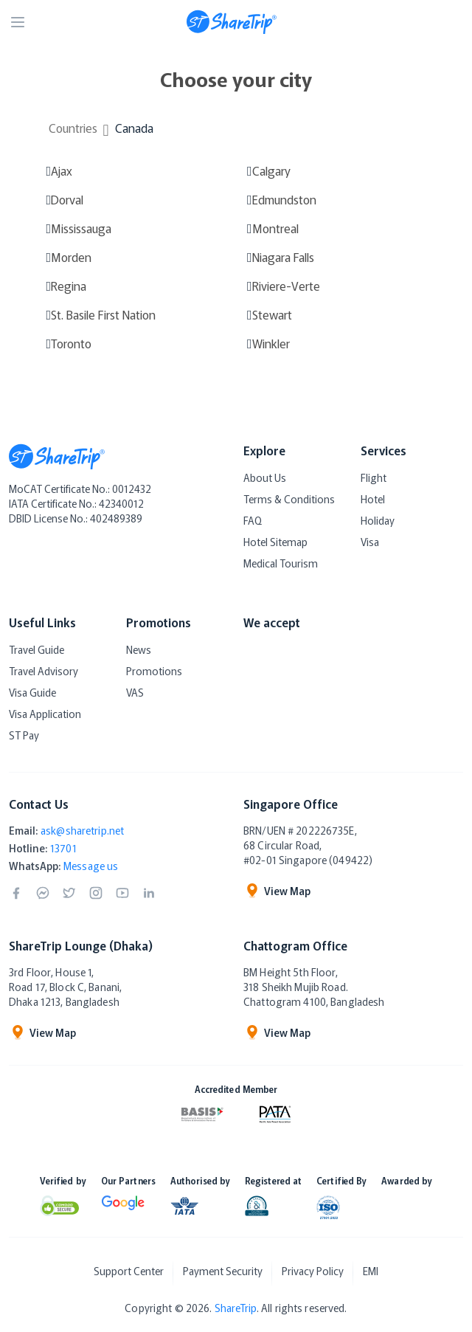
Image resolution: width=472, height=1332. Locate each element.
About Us (264, 477)
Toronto (71, 343)
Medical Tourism (280, 563)
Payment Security (220, 1270)
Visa (370, 541)
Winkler (271, 343)
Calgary (271, 170)
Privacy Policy (315, 1270)
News (138, 649)
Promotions (154, 670)
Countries (73, 128)
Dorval (67, 199)
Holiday (378, 520)
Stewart (272, 314)
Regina (68, 285)
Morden (71, 257)
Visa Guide (32, 692)
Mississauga (81, 228)
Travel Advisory (43, 670)
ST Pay (24, 735)
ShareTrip (236, 1301)
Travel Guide (36, 649)
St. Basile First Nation (103, 314)
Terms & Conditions (289, 498)
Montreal (275, 228)
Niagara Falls (283, 257)
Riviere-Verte (286, 285)
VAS (135, 692)
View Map (276, 891)
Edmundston (284, 199)
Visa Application (45, 713)
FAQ (252, 520)
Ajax (61, 170)
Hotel (373, 498)
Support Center (122, 1270)
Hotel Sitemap (275, 541)
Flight (373, 477)
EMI (377, 1270)
